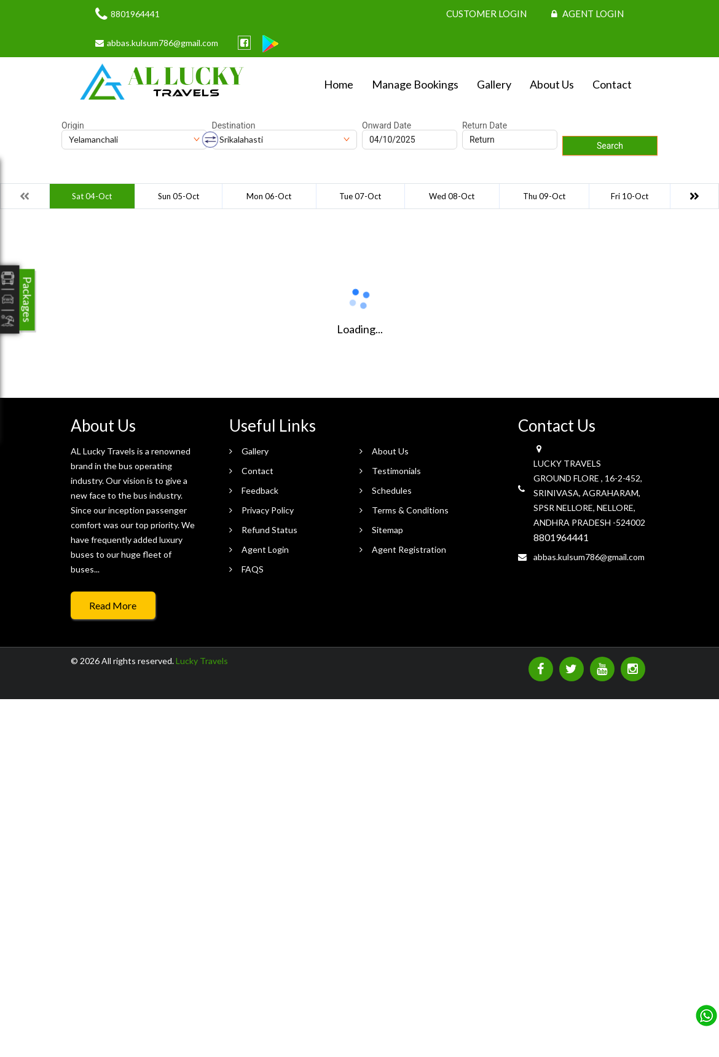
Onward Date (386, 125)
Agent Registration (409, 549)
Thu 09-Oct (544, 196)
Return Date (484, 125)
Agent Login (587, 13)
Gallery (494, 84)
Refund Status (269, 530)
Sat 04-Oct (92, 196)
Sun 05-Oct (178, 196)
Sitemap (387, 530)
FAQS (253, 569)
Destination (234, 125)
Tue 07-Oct (360, 196)
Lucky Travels (202, 660)
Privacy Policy (268, 510)
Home (338, 84)
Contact (612, 84)
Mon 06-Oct (268, 196)
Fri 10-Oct (629, 196)
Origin (72, 125)
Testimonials (396, 470)
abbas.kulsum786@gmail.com (589, 557)
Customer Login (486, 13)
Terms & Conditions (410, 510)
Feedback (260, 490)
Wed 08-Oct (451, 196)
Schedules (392, 490)
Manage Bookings (415, 84)
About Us (552, 84)
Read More (112, 605)
